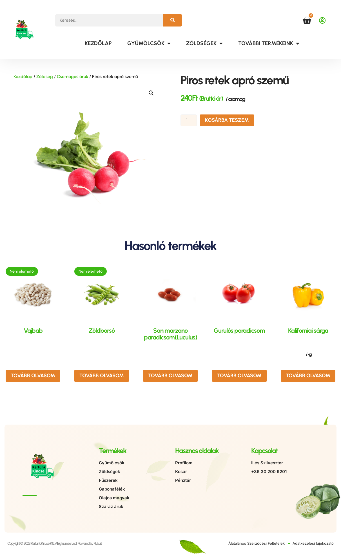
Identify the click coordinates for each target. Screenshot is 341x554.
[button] (151, 93)
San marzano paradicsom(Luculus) (170, 334)
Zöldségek (204, 43)
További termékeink (268, 43)
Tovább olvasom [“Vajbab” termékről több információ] (33, 375)
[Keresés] (172, 20)
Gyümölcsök (149, 43)
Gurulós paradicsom (239, 330)
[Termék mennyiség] (188, 120)
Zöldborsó (102, 330)
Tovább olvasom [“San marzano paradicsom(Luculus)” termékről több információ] (170, 375)
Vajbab (33, 330)
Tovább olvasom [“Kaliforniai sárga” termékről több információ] (308, 375)
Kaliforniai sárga (308, 330)
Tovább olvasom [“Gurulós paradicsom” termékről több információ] (239, 375)
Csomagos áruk (72, 76)
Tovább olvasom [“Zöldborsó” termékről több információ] (101, 375)
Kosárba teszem (227, 120)
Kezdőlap (98, 43)
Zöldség (44, 76)
